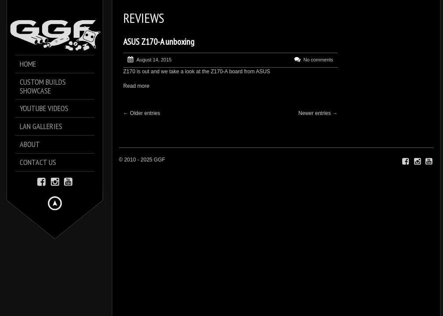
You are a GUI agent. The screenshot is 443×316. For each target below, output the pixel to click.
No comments (318, 59)
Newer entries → (317, 113)
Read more (136, 86)
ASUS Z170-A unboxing (158, 41)
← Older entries (141, 113)
